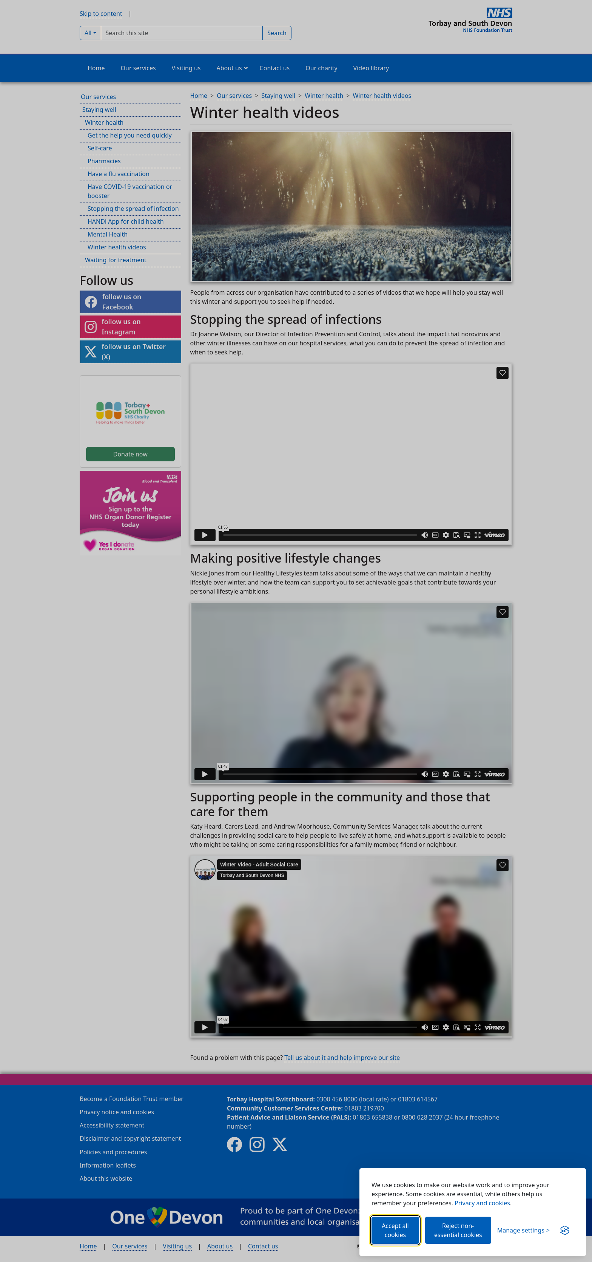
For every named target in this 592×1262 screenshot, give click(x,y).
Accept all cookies (395, 1230)
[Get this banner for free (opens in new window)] (565, 1230)
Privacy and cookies (482, 1203)
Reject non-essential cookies (458, 1230)
